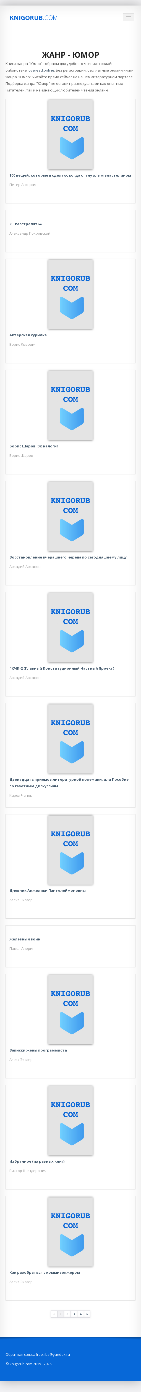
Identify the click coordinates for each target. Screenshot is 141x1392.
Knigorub (34, 17)
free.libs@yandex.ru (53, 1354)
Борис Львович (22, 344)
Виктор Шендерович (27, 1170)
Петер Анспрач (22, 184)
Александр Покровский (29, 233)
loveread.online (41, 70)
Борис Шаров (21, 455)
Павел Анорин (22, 948)
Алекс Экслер (21, 899)
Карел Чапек (20, 795)
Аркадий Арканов (25, 566)
